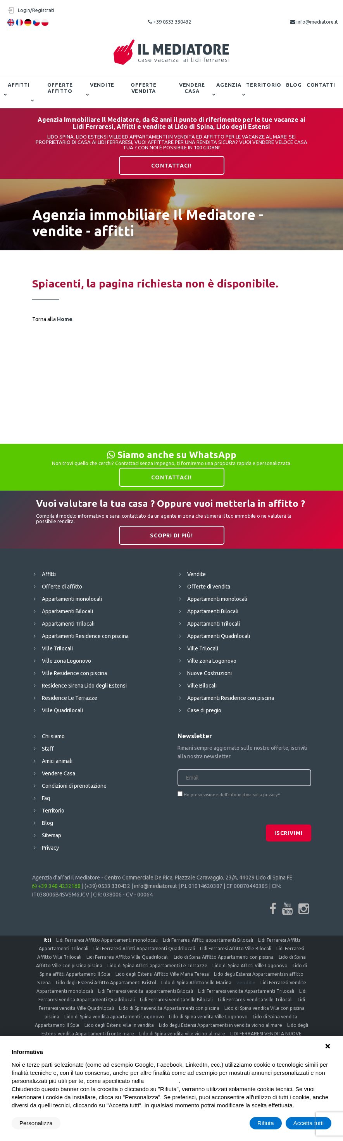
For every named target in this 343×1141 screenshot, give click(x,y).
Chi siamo (53, 736)
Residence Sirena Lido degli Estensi (84, 686)
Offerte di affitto (62, 586)
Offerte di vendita (208, 586)
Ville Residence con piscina (74, 673)
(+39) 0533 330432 (107, 886)
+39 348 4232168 (56, 886)
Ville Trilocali (57, 648)
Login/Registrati (36, 10)
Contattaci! (171, 166)
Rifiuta (265, 1123)
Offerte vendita (143, 88)
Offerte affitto (60, 88)
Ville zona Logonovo (66, 661)
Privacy (50, 848)
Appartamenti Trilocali (68, 624)
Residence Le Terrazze (69, 698)
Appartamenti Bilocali (67, 611)
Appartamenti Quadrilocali (218, 636)
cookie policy (162, 1081)
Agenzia (228, 84)
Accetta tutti (308, 1123)
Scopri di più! (171, 535)
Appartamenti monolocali (72, 599)
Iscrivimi (288, 833)
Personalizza (36, 1123)
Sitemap (51, 835)
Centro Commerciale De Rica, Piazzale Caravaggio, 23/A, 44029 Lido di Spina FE (198, 877)
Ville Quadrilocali (62, 710)
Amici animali (57, 761)
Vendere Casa (192, 88)
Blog (294, 84)
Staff (48, 749)
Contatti (321, 84)
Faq (46, 798)
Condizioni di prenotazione (74, 786)
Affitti (18, 84)
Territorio (263, 84)
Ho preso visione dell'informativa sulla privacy (231, 794)
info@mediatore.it (314, 21)
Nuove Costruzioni (209, 673)
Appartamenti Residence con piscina (85, 636)
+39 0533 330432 (169, 21)
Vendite (102, 84)
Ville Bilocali (202, 686)
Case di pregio (204, 710)
